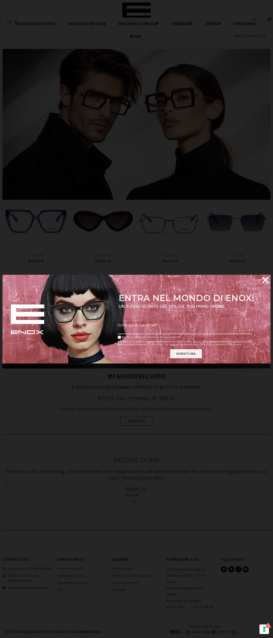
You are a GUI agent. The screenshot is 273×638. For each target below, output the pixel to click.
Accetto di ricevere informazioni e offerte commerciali (149, 337)
